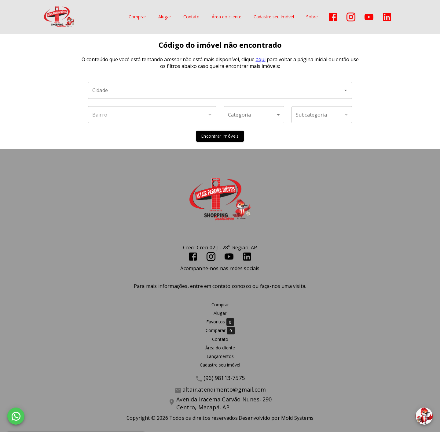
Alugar (164, 17)
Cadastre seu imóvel (274, 17)
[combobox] (220, 90)
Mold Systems (297, 418)
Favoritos (220, 322)
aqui (261, 59)
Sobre (312, 17)
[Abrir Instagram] (351, 17)
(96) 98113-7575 (224, 378)
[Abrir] (345, 90)
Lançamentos (220, 356)
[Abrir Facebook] (333, 17)
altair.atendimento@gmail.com (224, 389)
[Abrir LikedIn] (387, 17)
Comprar (137, 17)
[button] (254, 114)
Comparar (220, 330)
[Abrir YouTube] (369, 17)
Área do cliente (226, 17)
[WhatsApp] (15, 416)
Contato (191, 17)
